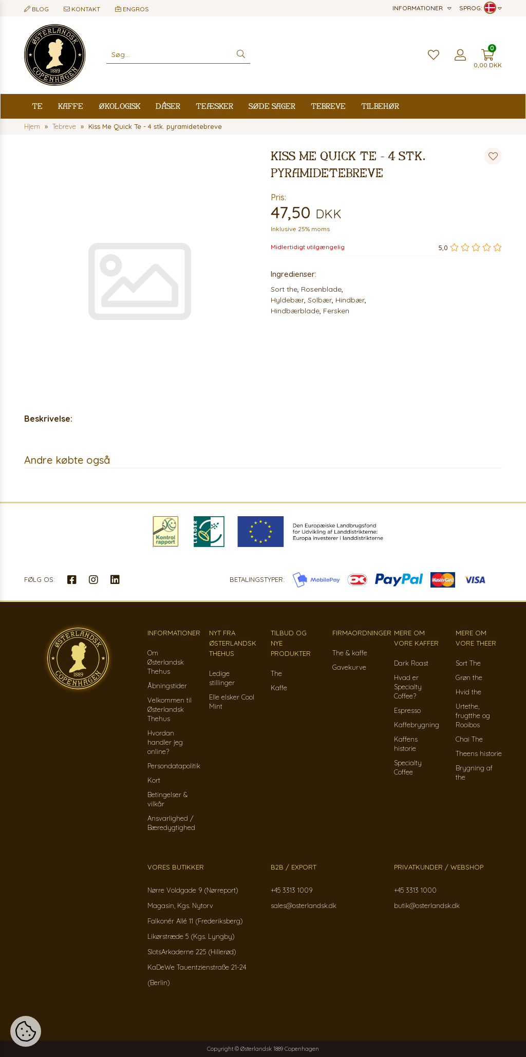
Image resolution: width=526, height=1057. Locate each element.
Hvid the (468, 692)
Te (37, 106)
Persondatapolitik (173, 766)
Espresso (407, 710)
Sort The (468, 663)
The (276, 673)
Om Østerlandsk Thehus (165, 662)
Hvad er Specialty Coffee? (408, 686)
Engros (132, 9)
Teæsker (214, 106)
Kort (153, 780)
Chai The (469, 739)
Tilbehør (380, 106)
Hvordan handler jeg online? (165, 742)
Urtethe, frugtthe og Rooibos (473, 715)
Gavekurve (349, 667)
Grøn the (469, 677)
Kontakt (82, 9)
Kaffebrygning (416, 725)
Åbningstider (167, 686)
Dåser (168, 106)
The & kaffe (349, 653)
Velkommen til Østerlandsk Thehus (169, 709)
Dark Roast (411, 663)
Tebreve (328, 106)
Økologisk (119, 106)
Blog (36, 9)
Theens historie (479, 753)
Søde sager (272, 106)
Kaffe (70, 106)
